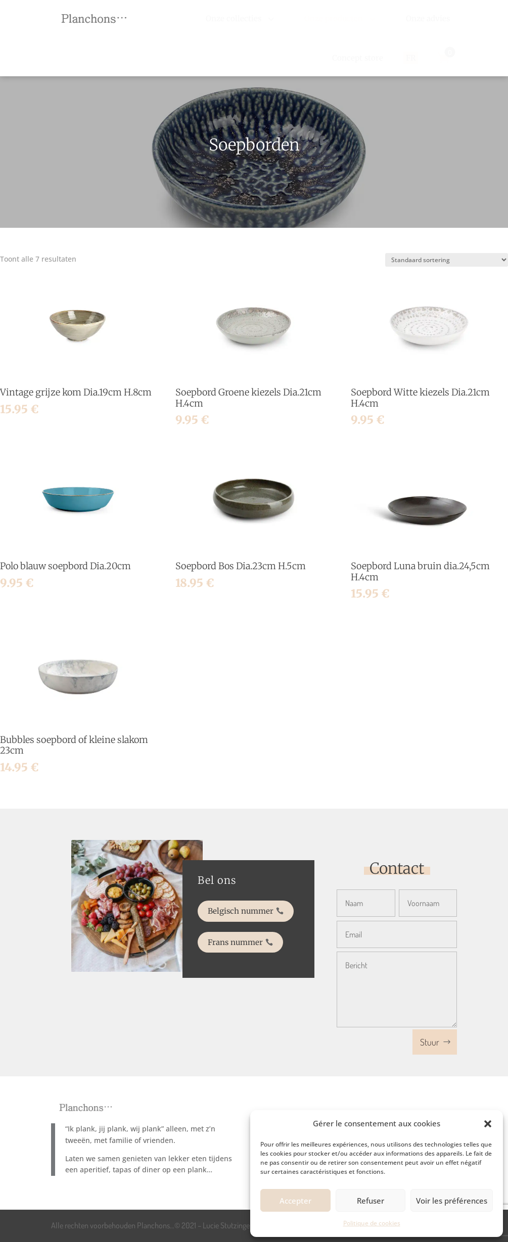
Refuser (370, 1201)
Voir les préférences (451, 1201)
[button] (488, 1124)
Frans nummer (238, 937)
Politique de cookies (371, 1223)
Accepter (295, 1201)
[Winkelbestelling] (446, 260)
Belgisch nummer (242, 913)
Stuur (429, 1042)
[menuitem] (241, 18)
